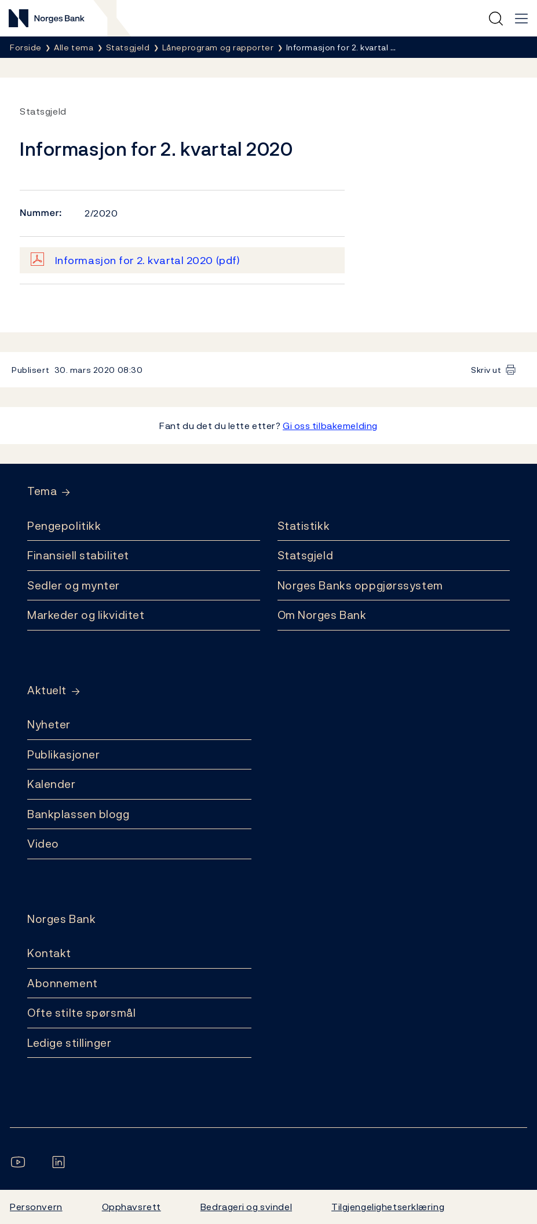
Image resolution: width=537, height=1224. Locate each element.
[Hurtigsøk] (496, 18)
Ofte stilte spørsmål (81, 1013)
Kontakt (49, 953)
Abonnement (62, 983)
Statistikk (303, 526)
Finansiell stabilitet (78, 555)
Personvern (36, 1207)
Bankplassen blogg (78, 814)
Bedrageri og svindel (246, 1207)
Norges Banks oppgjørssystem (360, 585)
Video (43, 843)
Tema (42, 491)
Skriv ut (486, 370)
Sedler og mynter (73, 585)
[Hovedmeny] (521, 18)
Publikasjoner (63, 754)
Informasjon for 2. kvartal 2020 (147, 260)
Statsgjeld (305, 555)
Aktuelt (47, 690)
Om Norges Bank (322, 615)
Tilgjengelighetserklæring (387, 1207)
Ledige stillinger (69, 1043)
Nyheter (49, 724)
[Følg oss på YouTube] (20, 1162)
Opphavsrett (131, 1207)
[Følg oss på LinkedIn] (60, 1162)
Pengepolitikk (64, 526)
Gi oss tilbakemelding (330, 425)
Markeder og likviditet (85, 615)
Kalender (51, 784)
